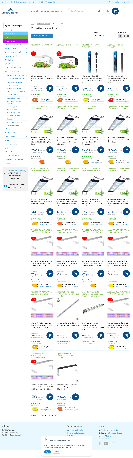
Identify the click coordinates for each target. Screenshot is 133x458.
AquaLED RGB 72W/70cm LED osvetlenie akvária (92, 231)
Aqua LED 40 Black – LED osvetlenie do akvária (67, 107)
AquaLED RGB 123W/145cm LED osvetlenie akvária (39, 355)
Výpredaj (8, 29)
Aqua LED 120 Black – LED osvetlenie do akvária (93, 169)
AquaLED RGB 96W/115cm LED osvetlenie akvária (118, 293)
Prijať (47, 452)
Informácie (125, 2)
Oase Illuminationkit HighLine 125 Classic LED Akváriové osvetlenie (92, 294)
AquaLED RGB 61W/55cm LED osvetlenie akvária (67, 231)
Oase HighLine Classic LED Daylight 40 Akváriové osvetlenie (67, 294)
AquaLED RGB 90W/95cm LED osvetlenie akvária (41, 293)
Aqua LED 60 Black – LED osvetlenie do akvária (118, 107)
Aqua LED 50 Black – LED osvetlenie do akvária (92, 107)
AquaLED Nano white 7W (41, 45)
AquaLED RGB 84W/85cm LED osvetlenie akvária (118, 231)
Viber (107, 439)
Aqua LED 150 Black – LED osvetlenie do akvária (118, 169)
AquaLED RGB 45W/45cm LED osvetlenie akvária (41, 231)
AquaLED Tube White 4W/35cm (91, 46)
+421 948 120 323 (37, 2)
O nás (108, 2)
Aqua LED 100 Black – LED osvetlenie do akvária (67, 169)
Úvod (6, 2)
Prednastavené (99, 36)
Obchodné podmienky (75, 430)
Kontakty (116, 2)
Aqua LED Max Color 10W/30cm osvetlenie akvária (65, 355)
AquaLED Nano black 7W (67, 45)
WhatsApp (109, 436)
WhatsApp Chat (50, 2)
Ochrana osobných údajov (76, 433)
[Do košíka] (49, 88)
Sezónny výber (10, 33)
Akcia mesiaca (10, 41)
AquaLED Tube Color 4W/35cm (116, 46)
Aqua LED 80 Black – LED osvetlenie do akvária (41, 169)
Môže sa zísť (9, 37)
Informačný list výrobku (46, 101)
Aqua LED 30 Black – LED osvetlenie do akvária (41, 107)
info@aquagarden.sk (19, 2)
